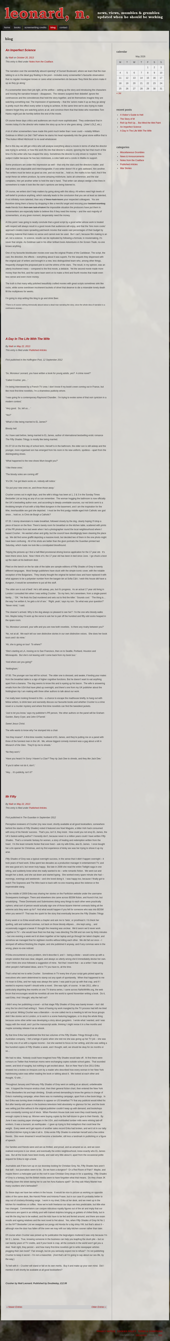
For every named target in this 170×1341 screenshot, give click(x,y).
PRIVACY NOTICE (106, 1331)
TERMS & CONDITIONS (150, 1331)
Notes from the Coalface (41, 61)
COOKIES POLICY (126, 1331)
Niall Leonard (141, 1335)
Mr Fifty (11, 796)
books (17, 27)
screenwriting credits (36, 27)
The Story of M (127, 119)
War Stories (126, 168)
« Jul (118, 93)
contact (63, 27)
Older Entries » (98, 1307)
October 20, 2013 (25, 57)
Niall (11, 57)
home (7, 27)
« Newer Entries (14, 1307)
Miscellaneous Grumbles (132, 152)
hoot (160, 1335)
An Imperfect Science (21, 50)
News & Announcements (132, 156)
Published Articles (38, 350)
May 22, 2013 (23, 346)
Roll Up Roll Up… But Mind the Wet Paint (140, 123)
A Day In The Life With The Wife (28, 338)
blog (52, 27)
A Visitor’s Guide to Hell (131, 115)
